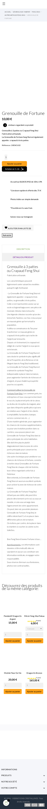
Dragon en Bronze (34, 673)
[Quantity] (13, 634)
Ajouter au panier (14, 163)
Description (23, 249)
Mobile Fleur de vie (12, 673)
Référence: (6, 145)
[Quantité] (6, 157)
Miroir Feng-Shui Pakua (34, 616)
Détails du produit (23, 257)
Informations (9, 769)
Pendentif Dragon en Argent (13, 617)
